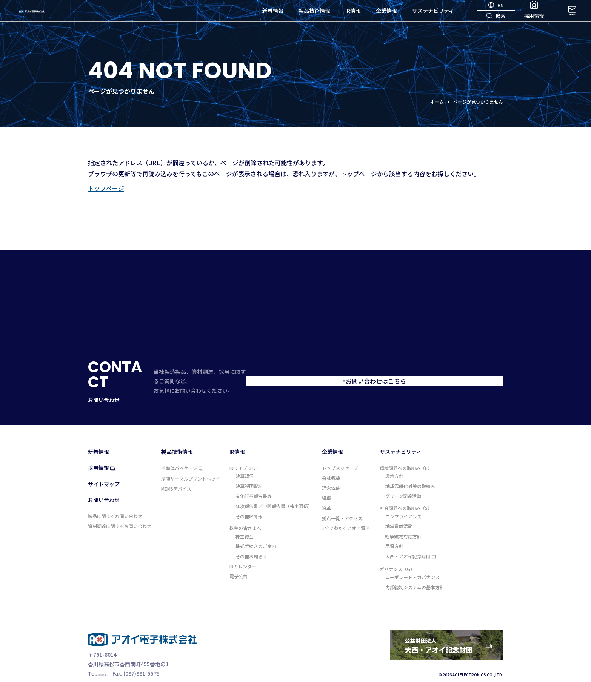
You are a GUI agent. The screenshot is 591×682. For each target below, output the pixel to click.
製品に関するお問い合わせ (115, 501)
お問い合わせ (572, 18)
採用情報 (534, 18)
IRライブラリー (245, 453)
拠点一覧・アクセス (342, 503)
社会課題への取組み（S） (406, 493)
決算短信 (244, 461)
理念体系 (331, 473)
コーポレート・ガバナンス (412, 562)
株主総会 (244, 521)
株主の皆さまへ (245, 513)
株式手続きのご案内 (255, 531)
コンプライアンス (403, 501)
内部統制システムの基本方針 (414, 572)
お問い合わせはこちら (428, 373)
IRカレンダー (242, 551)
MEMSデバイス (176, 474)
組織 (326, 483)
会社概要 (331, 463)
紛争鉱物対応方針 (403, 521)
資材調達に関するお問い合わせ (119, 511)
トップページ (106, 188)
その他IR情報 (248, 501)
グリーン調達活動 (403, 481)
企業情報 (386, 19)
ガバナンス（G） (397, 554)
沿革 (326, 493)
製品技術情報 (314, 19)
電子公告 (238, 561)
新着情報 (272, 19)
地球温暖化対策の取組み (410, 471)
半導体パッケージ (182, 453)
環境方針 (394, 461)
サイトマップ (104, 469)
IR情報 (353, 19)
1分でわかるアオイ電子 (346, 513)
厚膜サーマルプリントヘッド (190, 464)
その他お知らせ (251, 541)
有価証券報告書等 (253, 481)
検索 (495, 28)
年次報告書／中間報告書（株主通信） (273, 491)
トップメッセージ (340, 453)
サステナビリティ (433, 19)
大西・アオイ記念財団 (410, 541)
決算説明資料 (249, 471)
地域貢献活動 (398, 511)
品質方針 (394, 531)
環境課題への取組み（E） (406, 453)
